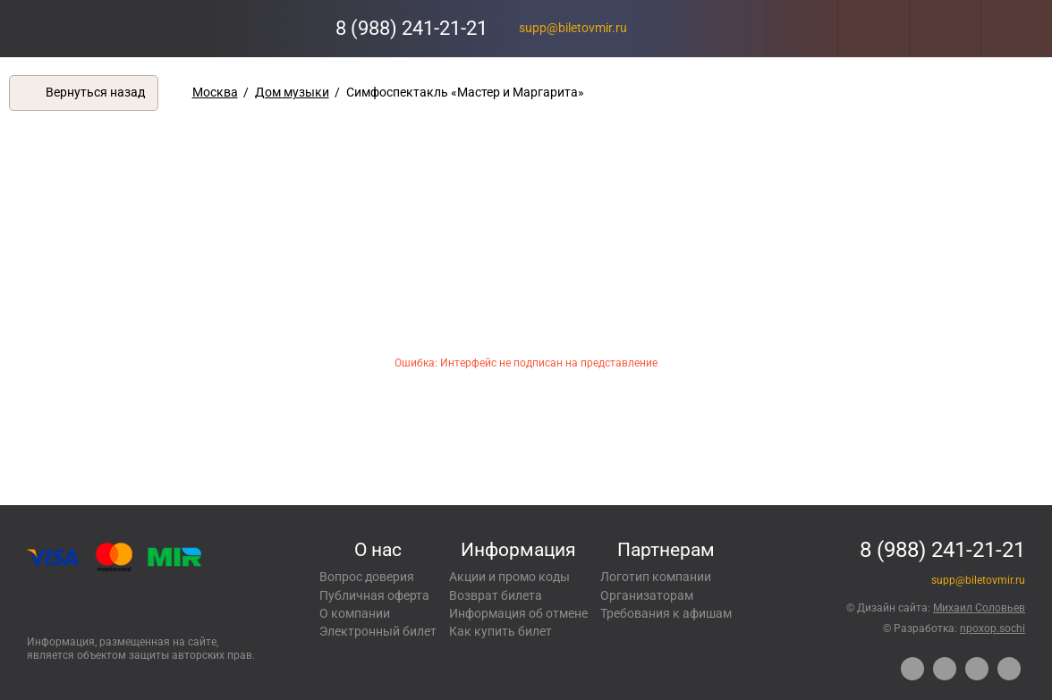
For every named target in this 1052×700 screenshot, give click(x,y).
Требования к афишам (666, 613)
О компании (354, 613)
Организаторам (646, 595)
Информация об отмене (518, 613)
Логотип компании (655, 576)
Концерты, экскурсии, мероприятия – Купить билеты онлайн (87, 28)
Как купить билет (500, 631)
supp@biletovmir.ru (573, 28)
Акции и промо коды (509, 576)
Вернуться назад (95, 92)
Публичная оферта (374, 595)
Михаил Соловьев (979, 608)
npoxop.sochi (992, 628)
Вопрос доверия (366, 576)
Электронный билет (378, 631)
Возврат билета (495, 595)
